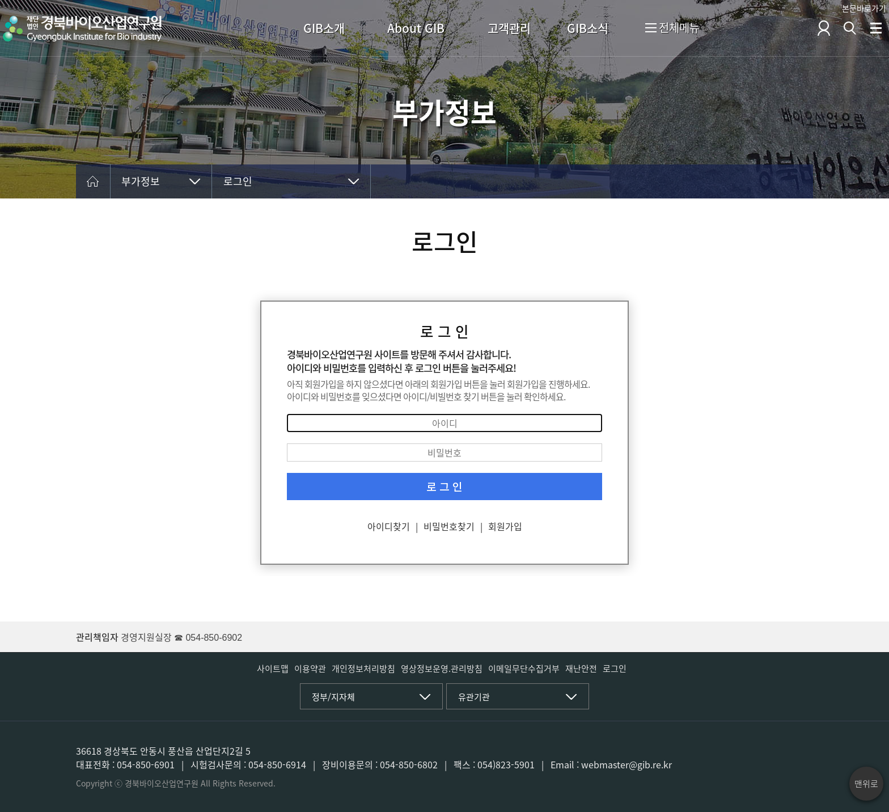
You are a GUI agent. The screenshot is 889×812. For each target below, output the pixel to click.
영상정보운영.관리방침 (441, 668)
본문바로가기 (864, 8)
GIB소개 (324, 28)
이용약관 (310, 668)
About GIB (415, 28)
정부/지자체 (333, 697)
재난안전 (581, 668)
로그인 (237, 181)
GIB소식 (587, 28)
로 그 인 (444, 486)
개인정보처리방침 (363, 668)
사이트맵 (273, 668)
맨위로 (866, 783)
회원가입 (505, 526)
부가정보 (140, 181)
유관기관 (474, 697)
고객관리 (509, 28)
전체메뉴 (672, 28)
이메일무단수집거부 (524, 668)
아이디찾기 (388, 526)
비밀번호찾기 (449, 526)
